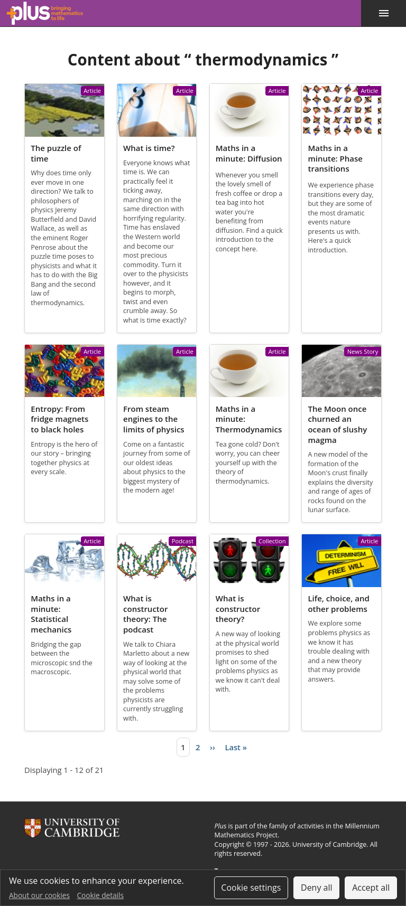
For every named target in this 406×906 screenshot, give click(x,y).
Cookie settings (251, 887)
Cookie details (100, 895)
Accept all (371, 887)
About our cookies (39, 895)
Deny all (317, 887)
